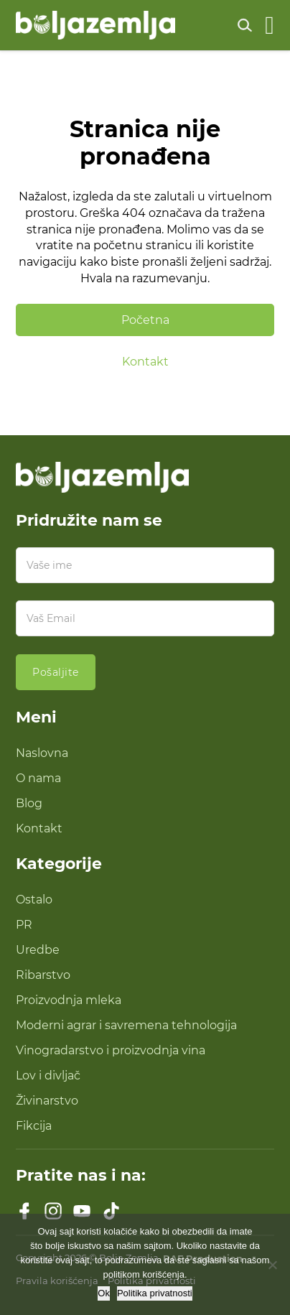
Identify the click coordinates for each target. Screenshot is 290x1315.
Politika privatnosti (154, 1293)
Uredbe (38, 949)
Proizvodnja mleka (68, 1000)
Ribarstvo (43, 974)
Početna (145, 319)
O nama (38, 778)
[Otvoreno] (269, 25)
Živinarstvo (47, 1100)
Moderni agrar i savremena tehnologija (126, 1025)
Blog (29, 803)
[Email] (145, 618)
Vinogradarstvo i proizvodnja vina (110, 1050)
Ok (104, 1293)
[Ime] (145, 565)
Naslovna (42, 752)
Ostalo (34, 899)
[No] (272, 1265)
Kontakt (145, 361)
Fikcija (34, 1125)
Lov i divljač (48, 1075)
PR (24, 924)
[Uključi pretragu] (245, 25)
